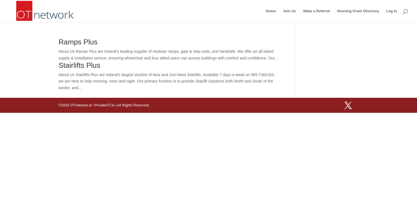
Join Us (289, 11)
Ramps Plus (78, 42)
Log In (391, 11)
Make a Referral (316, 11)
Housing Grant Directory (358, 11)
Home (271, 11)
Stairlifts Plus (79, 65)
